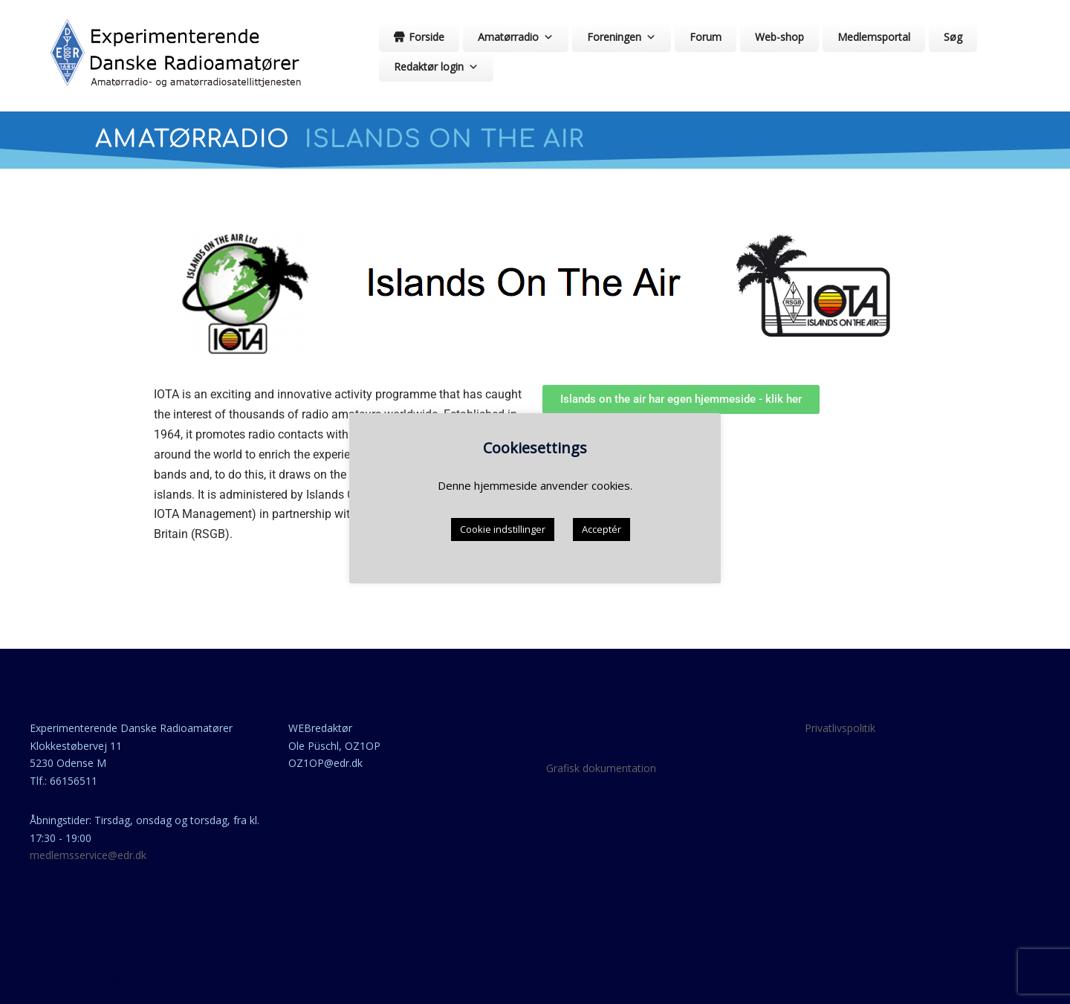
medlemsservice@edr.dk (88, 855)
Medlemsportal (873, 37)
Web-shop (779, 37)
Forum (706, 37)
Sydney (474, 981)
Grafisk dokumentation (601, 768)
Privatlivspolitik (840, 728)
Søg (953, 37)
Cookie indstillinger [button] (502, 529)
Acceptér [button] (601, 529)
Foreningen (621, 37)
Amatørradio (516, 37)
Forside (426, 37)
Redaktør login (436, 66)
